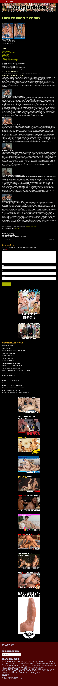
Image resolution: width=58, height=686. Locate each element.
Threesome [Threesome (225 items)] (5, 672)
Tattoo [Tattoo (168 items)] (44, 670)
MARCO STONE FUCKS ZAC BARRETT (13, 365)
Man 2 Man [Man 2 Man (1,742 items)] (29, 669)
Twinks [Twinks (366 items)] (10, 672)
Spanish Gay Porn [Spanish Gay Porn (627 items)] (23, 671)
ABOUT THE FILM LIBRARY (11, 677)
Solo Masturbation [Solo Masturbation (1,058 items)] (9, 671)
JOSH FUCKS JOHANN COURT (11, 380)
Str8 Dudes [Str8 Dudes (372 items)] (33, 670)
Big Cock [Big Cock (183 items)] (26, 661)
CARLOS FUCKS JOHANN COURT (12, 390)
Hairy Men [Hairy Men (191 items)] (30, 667)
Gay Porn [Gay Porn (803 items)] (15, 667)
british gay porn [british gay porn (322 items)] (28, 663)
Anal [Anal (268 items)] (3, 661)
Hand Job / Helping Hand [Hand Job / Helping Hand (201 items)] (38, 667)
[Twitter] (3, 648)
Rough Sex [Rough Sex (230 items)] (51, 669)
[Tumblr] (6, 648)
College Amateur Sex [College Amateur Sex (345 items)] (42, 663)
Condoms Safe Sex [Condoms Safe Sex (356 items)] (12, 665)
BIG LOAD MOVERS (8, 360)
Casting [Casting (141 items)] (33, 663)
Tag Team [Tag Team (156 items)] (41, 670)
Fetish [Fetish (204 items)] (6, 667)
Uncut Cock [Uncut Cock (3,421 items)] (18, 672)
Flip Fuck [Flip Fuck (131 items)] (9, 667)
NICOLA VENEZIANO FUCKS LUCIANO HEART (15, 378)
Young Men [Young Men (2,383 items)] (35, 672)
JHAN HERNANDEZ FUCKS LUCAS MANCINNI (15, 373)
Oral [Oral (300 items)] (47, 669)
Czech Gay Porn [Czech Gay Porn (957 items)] (25, 665)
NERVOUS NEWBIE (8, 345)
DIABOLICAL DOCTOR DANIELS (11, 363)
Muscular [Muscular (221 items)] (44, 669)
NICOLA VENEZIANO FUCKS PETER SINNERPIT (16, 393)
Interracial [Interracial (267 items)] (21, 669)
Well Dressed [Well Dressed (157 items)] (27, 672)
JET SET (17, 228)
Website (3, 276)
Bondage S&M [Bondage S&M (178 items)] (20, 663)
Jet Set (9, 21)
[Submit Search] (3, 654)
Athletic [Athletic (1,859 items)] (8, 661)
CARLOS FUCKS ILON (9, 375)
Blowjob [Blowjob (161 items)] (14, 663)
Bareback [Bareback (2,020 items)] (16, 661)
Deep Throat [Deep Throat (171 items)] (47, 665)
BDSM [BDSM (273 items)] (22, 661)
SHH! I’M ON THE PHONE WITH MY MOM (14, 350)
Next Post (51, 239)
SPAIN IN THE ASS (8, 358)
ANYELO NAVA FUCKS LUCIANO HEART (13, 388)
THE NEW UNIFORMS (9, 353)
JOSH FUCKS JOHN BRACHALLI (11, 368)
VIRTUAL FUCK (7, 348)
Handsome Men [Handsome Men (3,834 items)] (10, 668)
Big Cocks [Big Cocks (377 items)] (32, 662)
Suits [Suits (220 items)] (37, 670)
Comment (4, 249)
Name (3, 265)
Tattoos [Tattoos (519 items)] (48, 671)
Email (3, 270)
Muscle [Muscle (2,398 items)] (38, 669)
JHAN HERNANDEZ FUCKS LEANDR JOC (14, 383)
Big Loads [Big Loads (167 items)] (11, 663)
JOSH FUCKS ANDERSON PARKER (12, 385)
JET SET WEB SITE (31, 227)
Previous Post (7, 239)
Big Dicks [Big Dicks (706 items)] (38, 662)
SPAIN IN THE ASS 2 (8, 355)
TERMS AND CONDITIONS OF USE (13, 679)
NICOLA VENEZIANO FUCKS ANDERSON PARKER (16, 370)
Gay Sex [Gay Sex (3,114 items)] (23, 667)
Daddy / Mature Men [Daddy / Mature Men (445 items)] (38, 665)
